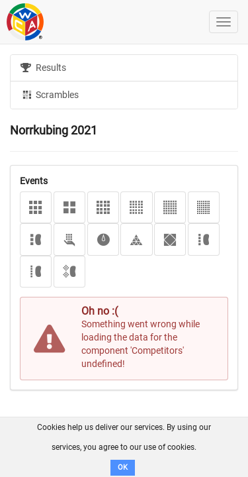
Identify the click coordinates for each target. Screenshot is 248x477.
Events (34, 181)
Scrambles (50, 94)
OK (123, 467)
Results (43, 67)
